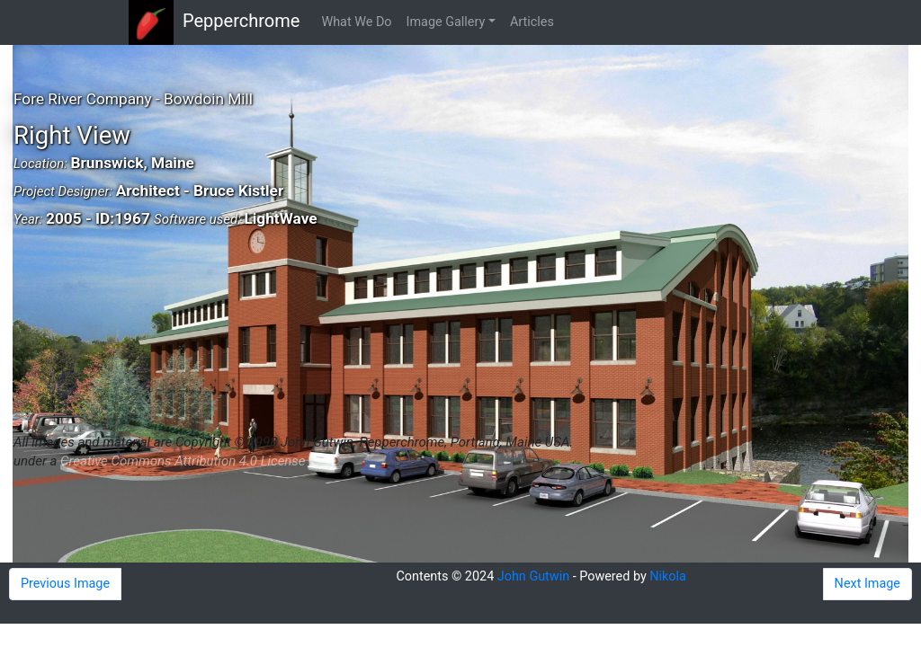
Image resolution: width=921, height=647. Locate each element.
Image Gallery (446, 22)
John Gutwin (533, 576)
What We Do (356, 22)
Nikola (667, 576)
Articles (532, 22)
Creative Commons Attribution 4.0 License (182, 461)
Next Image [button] (867, 583)
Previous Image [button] (65, 583)
